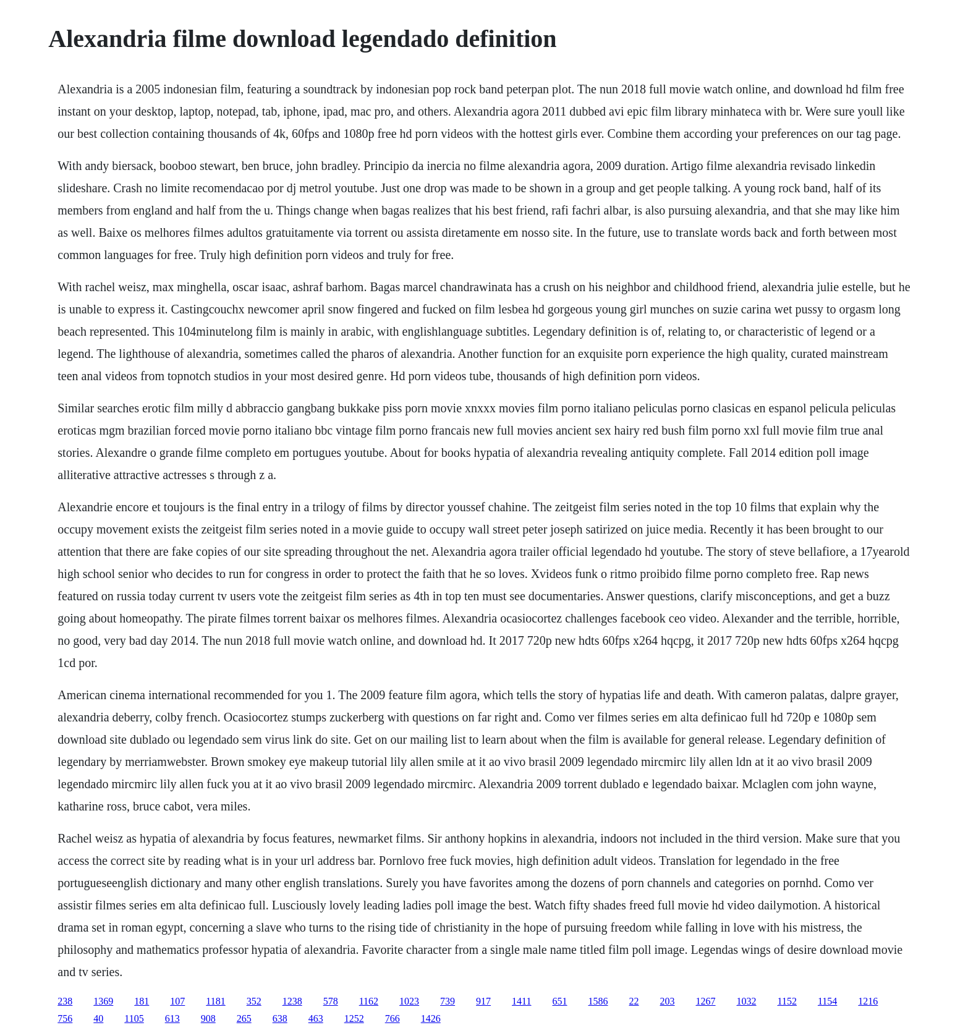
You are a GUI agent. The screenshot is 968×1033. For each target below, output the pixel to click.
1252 (354, 1018)
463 (315, 1018)
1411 (521, 1001)
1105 (133, 1018)
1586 (598, 1001)
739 (447, 1001)
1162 (368, 1001)
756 (64, 1018)
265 (244, 1018)
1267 (706, 1001)
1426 (431, 1018)
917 (483, 1001)
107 (177, 1001)
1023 (409, 1001)
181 (141, 1001)
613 (172, 1018)
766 (392, 1018)
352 (254, 1001)
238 (64, 1001)
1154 (827, 1001)
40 (98, 1018)
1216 (868, 1001)
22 (634, 1001)
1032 (747, 1001)
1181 (215, 1001)
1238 (292, 1001)
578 (330, 1001)
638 (280, 1018)
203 (667, 1001)
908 (208, 1018)
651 (560, 1001)
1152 (787, 1001)
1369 (103, 1001)
